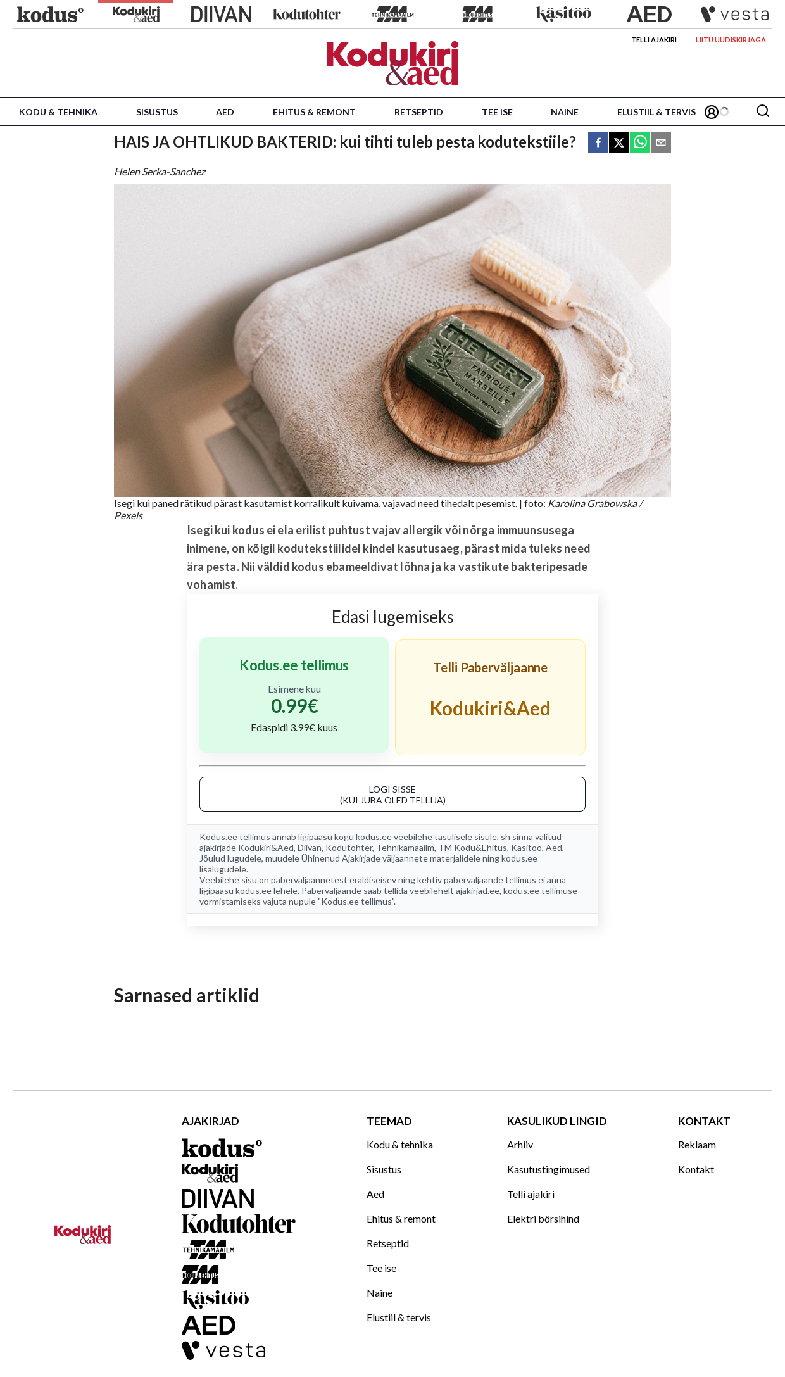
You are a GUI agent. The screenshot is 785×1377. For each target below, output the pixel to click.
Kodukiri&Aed (266, 847)
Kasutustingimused (548, 1169)
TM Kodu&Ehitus (472, 847)
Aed (225, 111)
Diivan (310, 847)
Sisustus (157, 111)
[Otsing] (762, 111)
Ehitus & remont (314, 111)
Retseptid (418, 111)
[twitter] (619, 143)
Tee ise (497, 111)
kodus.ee (374, 836)
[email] (661, 143)
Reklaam (697, 1144)
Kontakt (696, 1169)
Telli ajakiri (654, 39)
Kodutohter (348, 847)
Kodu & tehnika (58, 111)
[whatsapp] (640, 143)
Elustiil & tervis (656, 111)
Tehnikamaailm (405, 847)
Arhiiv (520, 1144)
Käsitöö (526, 847)
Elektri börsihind (543, 1218)
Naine (565, 111)
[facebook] (598, 143)
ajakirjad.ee (477, 890)
